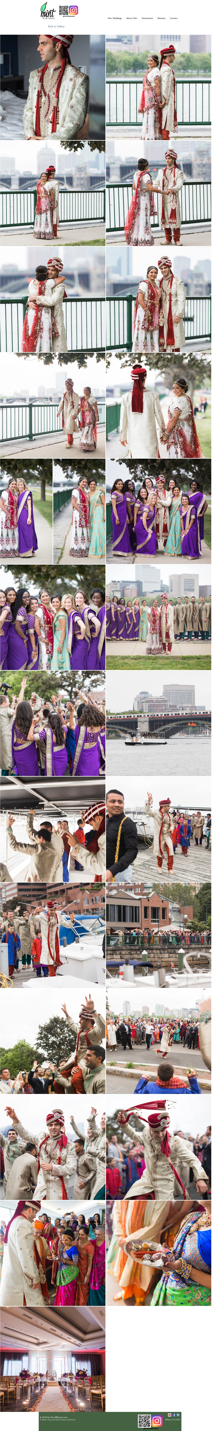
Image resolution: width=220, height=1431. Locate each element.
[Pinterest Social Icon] (169, 1415)
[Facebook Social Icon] (173, 1415)
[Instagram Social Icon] (178, 1415)
